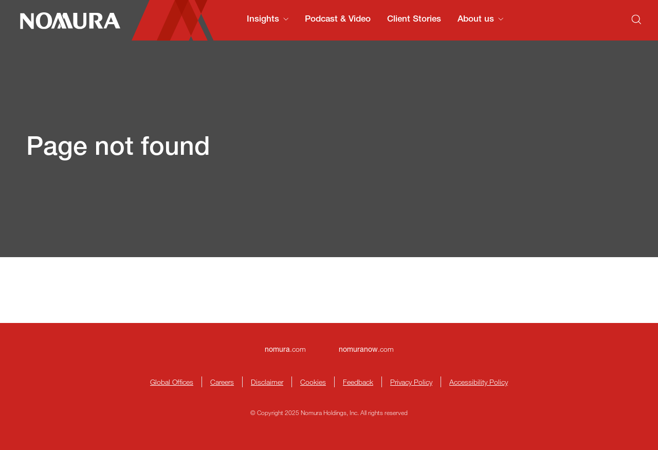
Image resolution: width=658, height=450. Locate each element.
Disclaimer (267, 381)
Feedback (358, 381)
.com (285, 349)
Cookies (313, 381)
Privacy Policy (411, 381)
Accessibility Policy (478, 381)
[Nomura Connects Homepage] (66, 20)
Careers (222, 381)
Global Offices (171, 381)
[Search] (636, 19)
